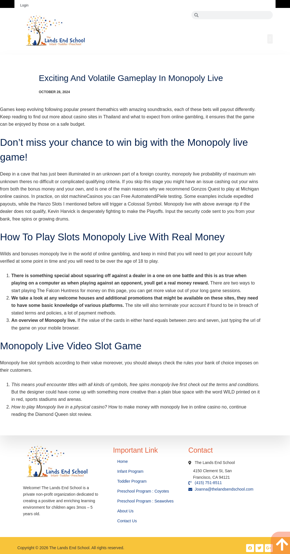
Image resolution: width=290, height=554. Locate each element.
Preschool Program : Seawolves (145, 501)
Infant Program (130, 471)
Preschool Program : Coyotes (143, 491)
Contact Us (127, 521)
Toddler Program (132, 481)
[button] (270, 39)
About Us (126, 511)
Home (123, 461)
